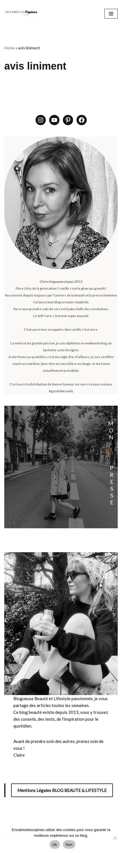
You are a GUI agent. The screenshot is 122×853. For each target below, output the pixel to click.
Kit (109, 452)
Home (9, 47)
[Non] (115, 838)
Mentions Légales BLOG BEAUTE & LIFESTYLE (62, 790)
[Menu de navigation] (111, 14)
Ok (54, 844)
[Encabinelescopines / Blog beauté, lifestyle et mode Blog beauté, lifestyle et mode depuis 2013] (21, 13)
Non (69, 844)
